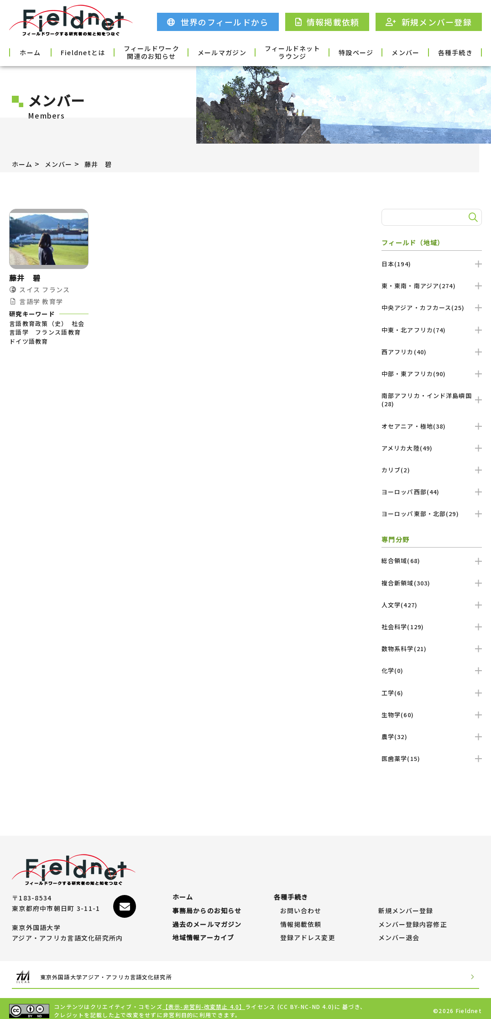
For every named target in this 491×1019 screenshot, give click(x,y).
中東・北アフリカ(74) (431, 330)
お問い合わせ (301, 897)
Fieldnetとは (97, 52)
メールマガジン (216, 52)
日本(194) (431, 263)
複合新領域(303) (431, 583)
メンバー (393, 52)
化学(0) (431, 670)
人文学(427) (431, 604)
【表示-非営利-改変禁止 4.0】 (204, 1002)
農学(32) (431, 736)
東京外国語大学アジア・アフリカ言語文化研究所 (124, 972)
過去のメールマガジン (207, 915)
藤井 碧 (107, 163)
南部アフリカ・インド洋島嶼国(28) (431, 399)
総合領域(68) (431, 560)
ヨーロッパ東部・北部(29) (431, 513)
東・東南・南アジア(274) (431, 285)
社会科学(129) (431, 626)
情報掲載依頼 (301, 915)
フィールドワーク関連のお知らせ (157, 51)
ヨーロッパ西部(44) (431, 491)
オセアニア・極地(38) (431, 426)
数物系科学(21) (431, 648)
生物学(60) (431, 714)
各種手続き (452, 52)
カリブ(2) (431, 470)
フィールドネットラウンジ (275, 51)
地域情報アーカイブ (203, 933)
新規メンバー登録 (406, 897)
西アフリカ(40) (431, 351)
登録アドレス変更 (308, 933)
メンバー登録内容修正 (413, 915)
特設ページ (334, 52)
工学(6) (431, 692)
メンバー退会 (399, 933)
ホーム (38, 52)
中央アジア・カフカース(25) (431, 307)
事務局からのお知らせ (207, 897)
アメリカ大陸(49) (431, 448)
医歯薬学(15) (431, 758)
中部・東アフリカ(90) (431, 373)
